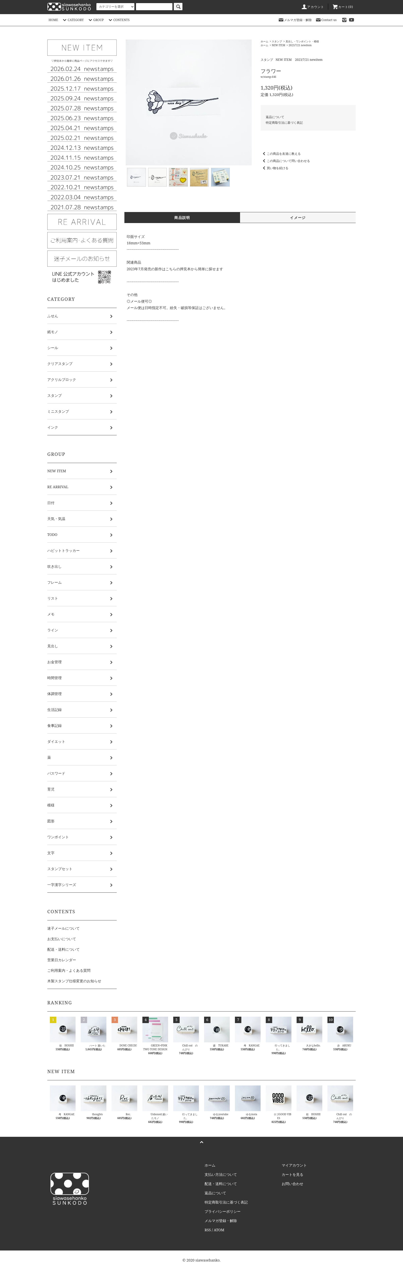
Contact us (325, 20)
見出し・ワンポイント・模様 (302, 41)
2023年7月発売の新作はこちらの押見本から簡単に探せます (175, 268)
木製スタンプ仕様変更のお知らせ (74, 980)
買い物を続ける (274, 168)
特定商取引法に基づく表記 (284, 122)
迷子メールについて (63, 928)
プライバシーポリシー (223, 1211)
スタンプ (277, 41)
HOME (53, 20)
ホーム (264, 41)
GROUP (95, 20)
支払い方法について (221, 1174)
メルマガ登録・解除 (295, 20)
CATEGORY (72, 20)
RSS (208, 1229)
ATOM (219, 1229)
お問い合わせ (292, 1183)
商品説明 (182, 217)
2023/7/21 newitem (300, 45)
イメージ (298, 217)
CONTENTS (118, 20)
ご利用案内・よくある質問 (68, 970)
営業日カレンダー (61, 959)
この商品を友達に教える (281, 153)
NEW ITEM (278, 45)
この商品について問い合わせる (285, 161)
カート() (342, 7)
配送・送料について (63, 949)
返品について (275, 117)
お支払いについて (61, 938)
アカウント (312, 7)
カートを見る (292, 1174)
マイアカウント (294, 1165)
